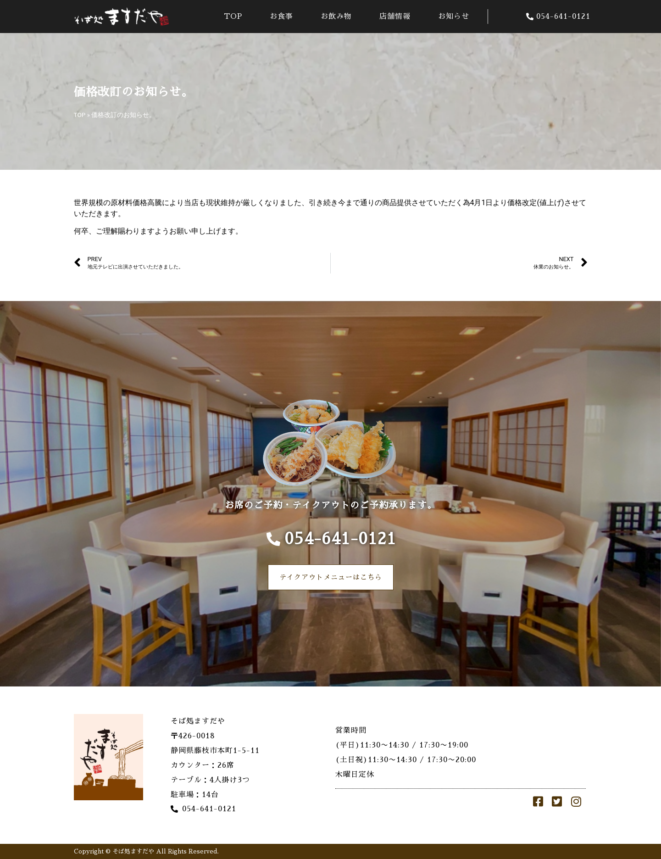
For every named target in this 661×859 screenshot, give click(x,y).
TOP (233, 16)
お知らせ (453, 16)
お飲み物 (336, 16)
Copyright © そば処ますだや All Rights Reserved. (146, 851)
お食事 (281, 16)
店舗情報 (395, 16)
